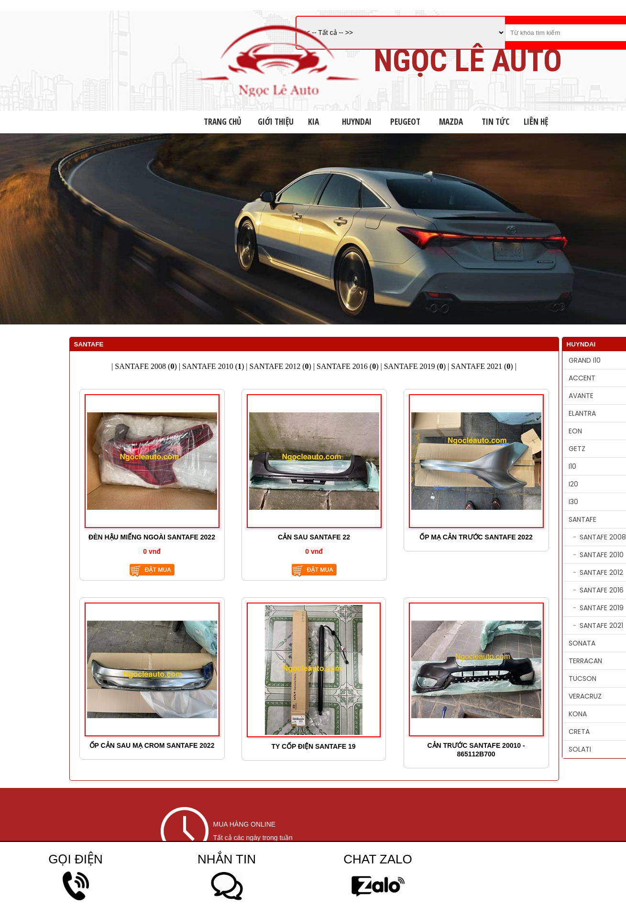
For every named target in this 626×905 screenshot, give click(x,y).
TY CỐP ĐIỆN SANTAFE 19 (313, 746)
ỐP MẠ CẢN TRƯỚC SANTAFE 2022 (475, 537)
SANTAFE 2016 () (347, 366)
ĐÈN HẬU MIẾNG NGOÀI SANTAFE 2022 (151, 537)
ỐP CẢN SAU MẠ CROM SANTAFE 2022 (152, 745)
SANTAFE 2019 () (415, 366)
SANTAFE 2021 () (482, 366)
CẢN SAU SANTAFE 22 (314, 537)
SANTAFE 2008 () (145, 366)
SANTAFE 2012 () (280, 366)
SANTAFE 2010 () (213, 366)
